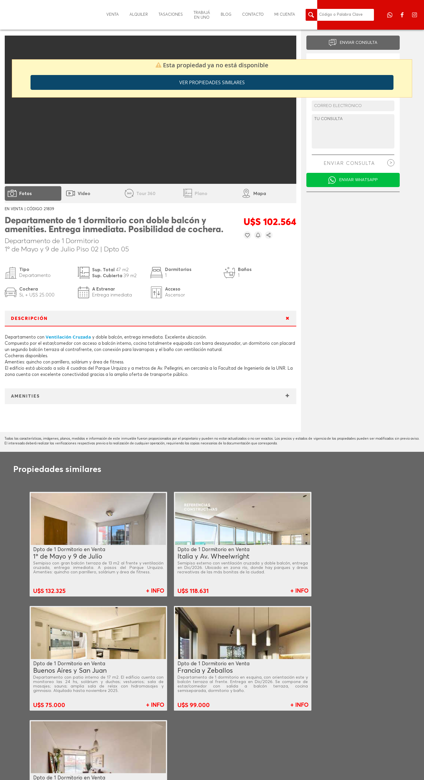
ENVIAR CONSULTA (358, 43)
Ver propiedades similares (212, 82)
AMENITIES (25, 396)
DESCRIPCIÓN (29, 318)
